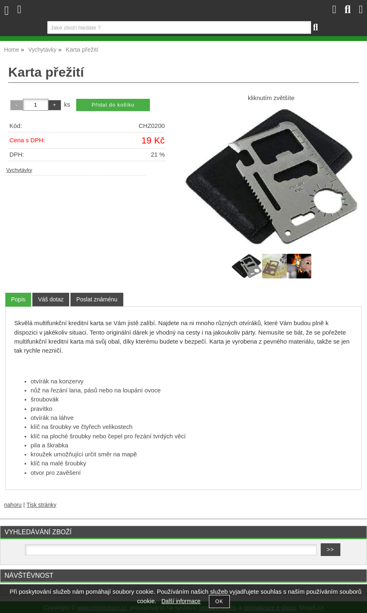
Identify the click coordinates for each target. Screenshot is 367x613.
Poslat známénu (96, 299)
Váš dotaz (50, 299)
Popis (18, 299)
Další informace (180, 601)
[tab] (18, 299)
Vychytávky (19, 170)
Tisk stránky (42, 505)
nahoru (13, 505)
